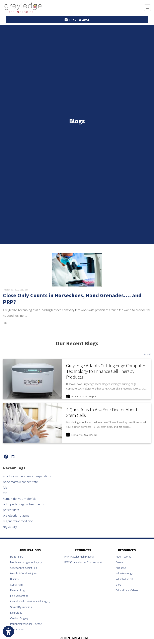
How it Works (123, 556)
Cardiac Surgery (19, 618)
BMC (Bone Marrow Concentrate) (83, 562)
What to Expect (124, 579)
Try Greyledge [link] (77, 19)
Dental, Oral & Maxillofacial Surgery (30, 601)
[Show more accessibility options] (8, 631)
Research (121, 562)
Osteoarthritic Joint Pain (23, 568)
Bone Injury (16, 556)
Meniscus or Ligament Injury (26, 562)
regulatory (10, 527)
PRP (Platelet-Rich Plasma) (79, 556)
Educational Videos (127, 590)
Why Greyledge (124, 573)
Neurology (16, 612)
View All (147, 354)
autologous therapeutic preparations (27, 476)
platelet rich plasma (16, 515)
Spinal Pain (16, 584)
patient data (11, 510)
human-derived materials (19, 499)
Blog (118, 584)
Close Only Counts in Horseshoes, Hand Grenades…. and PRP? (72, 299)
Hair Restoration (19, 596)
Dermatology (17, 590)
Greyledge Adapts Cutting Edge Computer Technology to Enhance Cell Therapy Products (105, 371)
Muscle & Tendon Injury (23, 573)
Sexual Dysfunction (21, 607)
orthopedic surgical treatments (23, 504)
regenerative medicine (18, 521)
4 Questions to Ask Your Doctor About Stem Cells (101, 413)
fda (5, 487)
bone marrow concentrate (20, 482)
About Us (121, 568)
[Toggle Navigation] (147, 7)
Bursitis (14, 579)
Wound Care (17, 629)
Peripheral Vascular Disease (26, 624)
